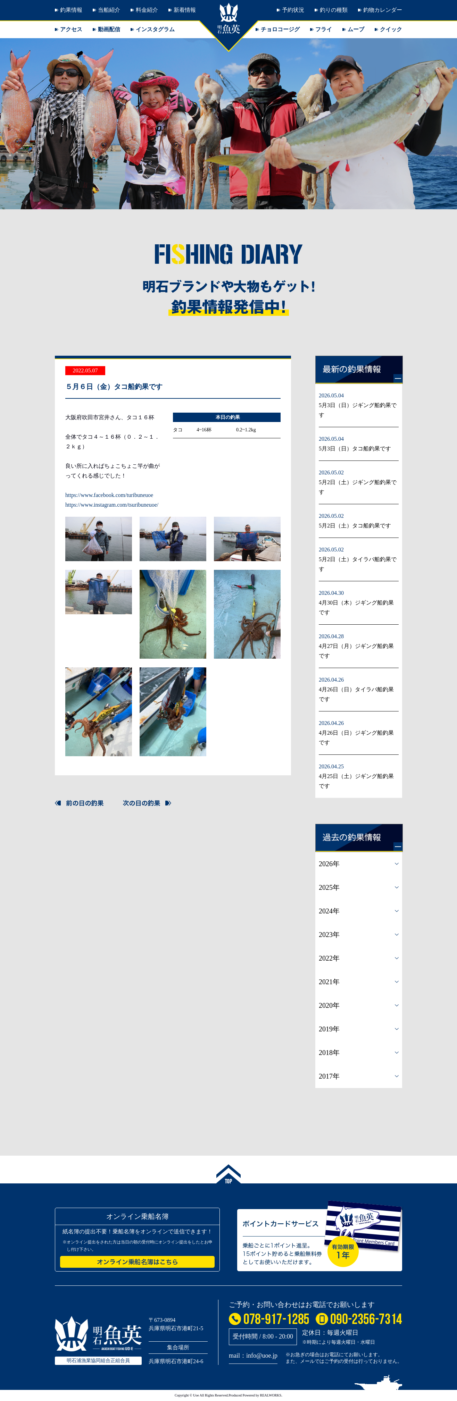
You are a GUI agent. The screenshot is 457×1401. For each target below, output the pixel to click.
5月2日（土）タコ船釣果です (355, 526)
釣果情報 (71, 10)
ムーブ (356, 29)
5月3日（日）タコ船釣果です (355, 448)
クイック (391, 29)
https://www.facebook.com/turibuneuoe (109, 495)
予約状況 (293, 10)
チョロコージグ (280, 29)
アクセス (71, 29)
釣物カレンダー (382, 10)
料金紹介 (147, 10)
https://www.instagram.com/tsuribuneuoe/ (111, 505)
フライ (323, 29)
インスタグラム (155, 29)
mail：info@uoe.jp (253, 1355)
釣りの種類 (334, 10)
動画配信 (109, 29)
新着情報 (185, 10)
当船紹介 (109, 10)
